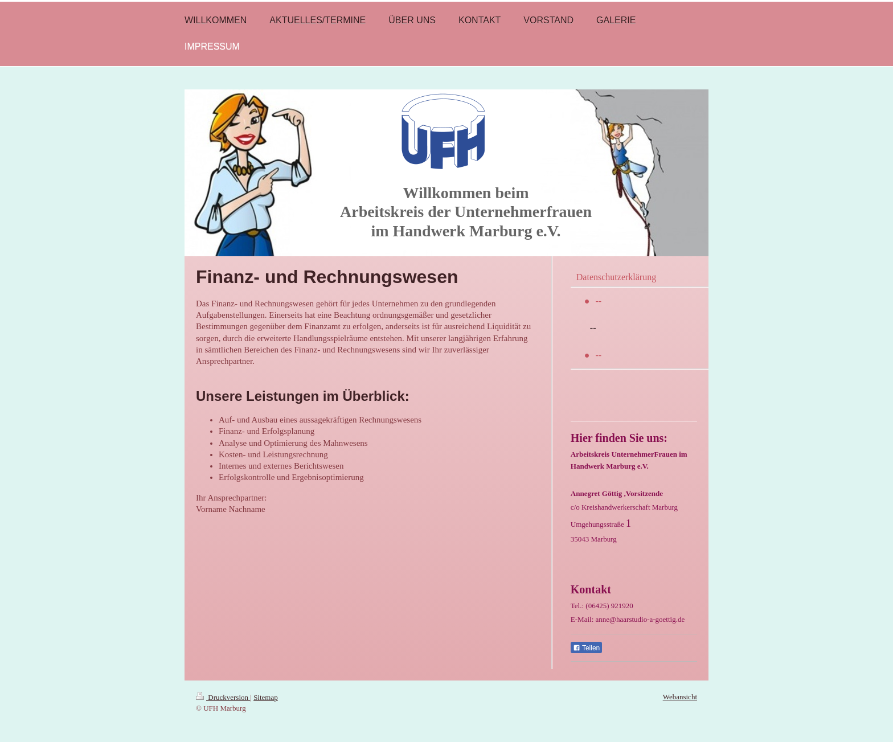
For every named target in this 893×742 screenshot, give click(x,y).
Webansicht (680, 696)
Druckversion (223, 697)
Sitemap (265, 697)
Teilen (586, 648)
